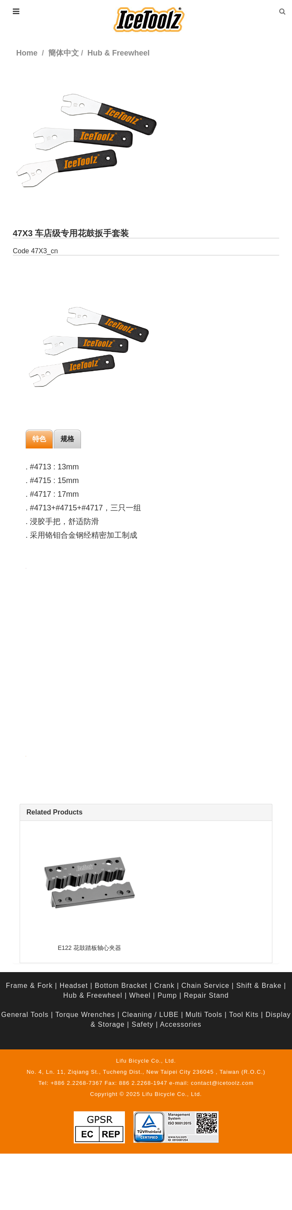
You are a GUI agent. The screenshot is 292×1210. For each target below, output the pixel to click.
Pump (167, 995)
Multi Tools (203, 1014)
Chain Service (206, 985)
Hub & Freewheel (92, 995)
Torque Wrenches (85, 1014)
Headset (74, 985)
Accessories (180, 1024)
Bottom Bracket (121, 985)
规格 (67, 438)
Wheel (139, 995)
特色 (39, 438)
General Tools (25, 1014)
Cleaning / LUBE (150, 1014)
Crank (164, 985)
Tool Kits (243, 1014)
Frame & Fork (29, 985)
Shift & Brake (258, 985)
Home (27, 53)
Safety (142, 1024)
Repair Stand (206, 995)
